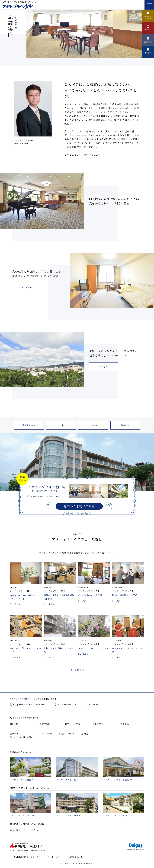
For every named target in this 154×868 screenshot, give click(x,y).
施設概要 (125, 425)
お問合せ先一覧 (76, 856)
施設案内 (14, 724)
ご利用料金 (98, 724)
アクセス (103, 366)
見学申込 (84, 733)
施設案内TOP (28, 425)
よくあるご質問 (46, 733)
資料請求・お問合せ (66, 733)
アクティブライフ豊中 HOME (25, 717)
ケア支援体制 (43, 724)
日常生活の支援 (72, 724)
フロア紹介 (26, 287)
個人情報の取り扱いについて (25, 856)
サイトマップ (53, 856)
